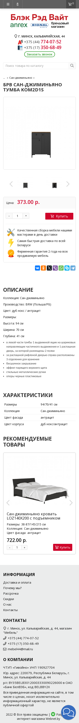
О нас (7, 604)
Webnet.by (53, 719)
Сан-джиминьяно (20, 78)
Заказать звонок (39, 54)
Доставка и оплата (17, 582)
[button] (68, 712)
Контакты (10, 610)
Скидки (8, 599)
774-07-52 (42, 42)
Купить (59, 216)
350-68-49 (42, 47)
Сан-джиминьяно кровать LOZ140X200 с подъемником (33, 516)
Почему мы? (12, 588)
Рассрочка (11, 593)
